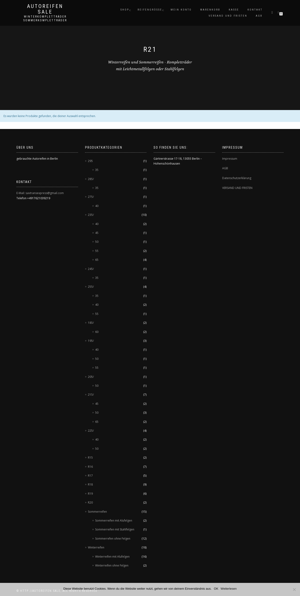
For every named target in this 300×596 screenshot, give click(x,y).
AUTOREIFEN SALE (45, 9)
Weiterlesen (228, 588)
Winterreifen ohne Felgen (111, 565)
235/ (91, 215)
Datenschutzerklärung (236, 178)
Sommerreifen (97, 512)
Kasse (234, 9)
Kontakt (255, 9)
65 (96, 260)
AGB (259, 15)
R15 (90, 458)
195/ (91, 341)
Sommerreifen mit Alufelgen (113, 520)
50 (96, 242)
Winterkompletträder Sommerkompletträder (45, 18)
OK (216, 588)
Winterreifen (96, 547)
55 (96, 251)
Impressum (229, 159)
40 (96, 206)
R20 (90, 502)
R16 (90, 467)
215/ (91, 395)
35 (96, 170)
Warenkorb (210, 9)
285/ (91, 179)
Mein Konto (181, 9)
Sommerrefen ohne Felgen (112, 539)
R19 (90, 494)
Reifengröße (150, 9)
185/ (91, 323)
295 (90, 161)
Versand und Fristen (228, 15)
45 (96, 233)
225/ (91, 431)
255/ (91, 287)
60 (96, 332)
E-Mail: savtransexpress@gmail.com (40, 193)
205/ (91, 377)
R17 (90, 476)
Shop (124, 9)
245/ (91, 269)
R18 (90, 484)
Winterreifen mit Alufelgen (112, 557)
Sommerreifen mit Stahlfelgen (114, 529)
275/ (91, 197)
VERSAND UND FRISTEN (237, 188)
